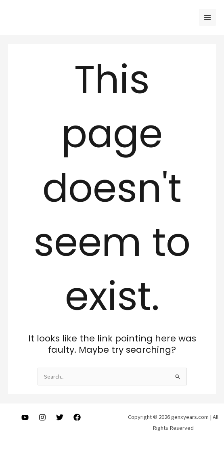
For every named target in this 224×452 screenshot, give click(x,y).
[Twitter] (59, 417)
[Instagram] (42, 417)
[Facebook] (77, 417)
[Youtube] (25, 417)
